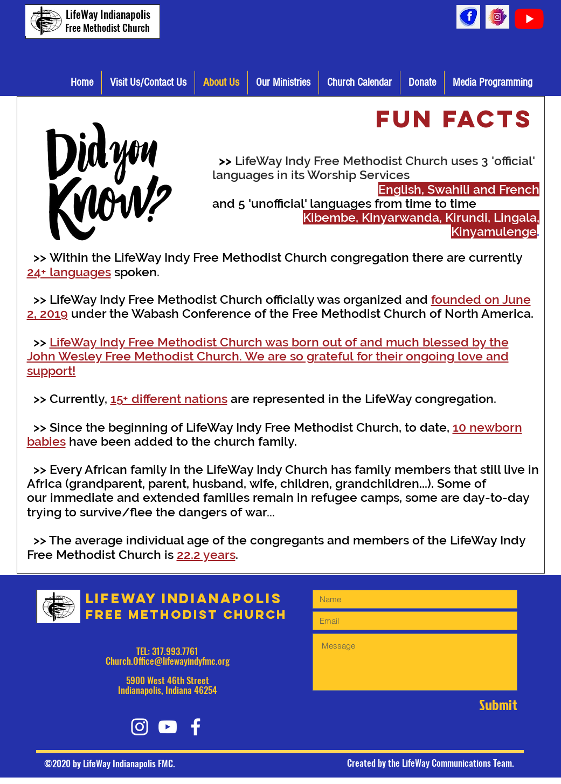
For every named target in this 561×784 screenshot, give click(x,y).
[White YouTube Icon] (167, 726)
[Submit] (479, 704)
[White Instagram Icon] (139, 726)
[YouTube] (529, 18)
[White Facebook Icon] (195, 726)
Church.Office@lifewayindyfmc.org (168, 660)
